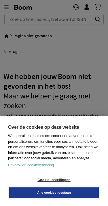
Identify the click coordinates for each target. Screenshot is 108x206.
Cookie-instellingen (53, 180)
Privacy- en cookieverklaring (31, 165)
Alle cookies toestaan (54, 192)
